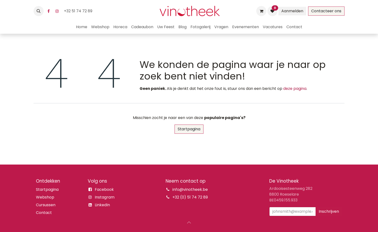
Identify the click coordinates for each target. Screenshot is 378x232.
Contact (44, 212)
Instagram (105, 197)
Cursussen (45, 205)
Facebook (104, 189)
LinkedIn (102, 205)
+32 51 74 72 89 (78, 11)
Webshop (45, 197)
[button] (39, 11)
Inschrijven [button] (329, 211)
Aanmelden (292, 11)
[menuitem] (81, 27)
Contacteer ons (326, 11)
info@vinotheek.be (190, 189)
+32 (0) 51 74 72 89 (190, 197)
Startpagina (189, 129)
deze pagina (294, 88)
